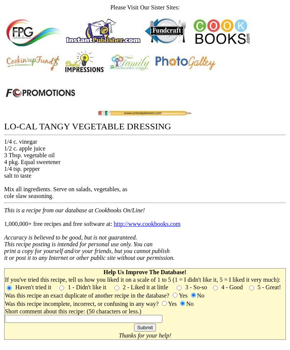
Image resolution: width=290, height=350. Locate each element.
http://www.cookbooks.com (147, 224)
